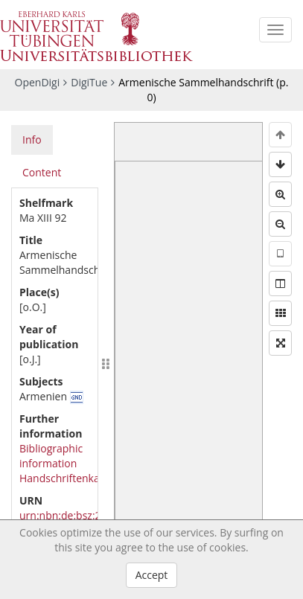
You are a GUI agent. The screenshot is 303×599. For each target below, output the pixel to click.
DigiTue (89, 82)
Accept (151, 575)
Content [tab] (41, 172)
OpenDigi (37, 82)
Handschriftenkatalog (71, 478)
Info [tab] (32, 139)
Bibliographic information (51, 455)
